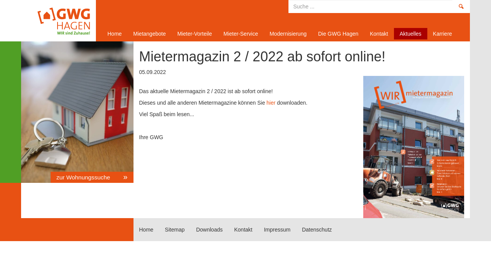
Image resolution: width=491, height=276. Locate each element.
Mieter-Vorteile (194, 34)
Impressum (277, 230)
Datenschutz (317, 230)
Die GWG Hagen (338, 34)
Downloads (209, 230)
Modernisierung (288, 34)
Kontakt (379, 34)
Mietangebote (149, 34)
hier (271, 103)
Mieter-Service (240, 34)
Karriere (442, 34)
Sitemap (175, 230)
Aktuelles (411, 34)
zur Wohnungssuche (84, 177)
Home (55, 20)
